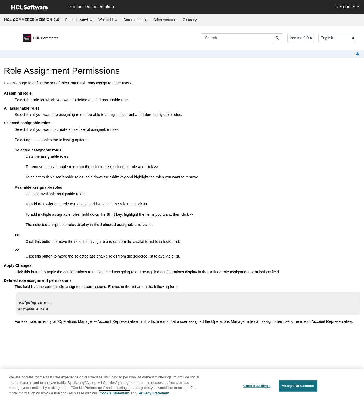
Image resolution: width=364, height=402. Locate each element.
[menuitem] (78, 19)
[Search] (277, 37)
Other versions (165, 20)
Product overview (78, 20)
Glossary (190, 20)
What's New (107, 20)
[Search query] (241, 37)
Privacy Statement (154, 397)
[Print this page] (358, 54)
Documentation (135, 20)
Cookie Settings (256, 390)
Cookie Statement (115, 397)
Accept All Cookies (298, 390)
